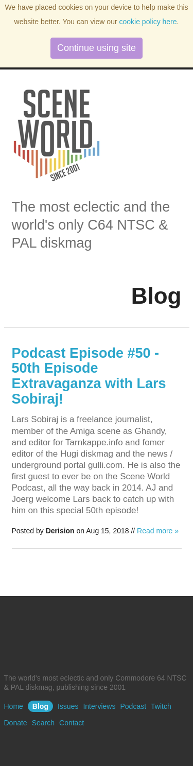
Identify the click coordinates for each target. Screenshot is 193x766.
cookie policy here (148, 22)
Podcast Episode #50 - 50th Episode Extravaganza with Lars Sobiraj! (89, 376)
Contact (71, 723)
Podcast (133, 706)
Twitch (161, 706)
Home (13, 706)
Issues (68, 706)
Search (43, 723)
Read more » (158, 531)
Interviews (99, 706)
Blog (40, 706)
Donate (15, 723)
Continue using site (96, 48)
